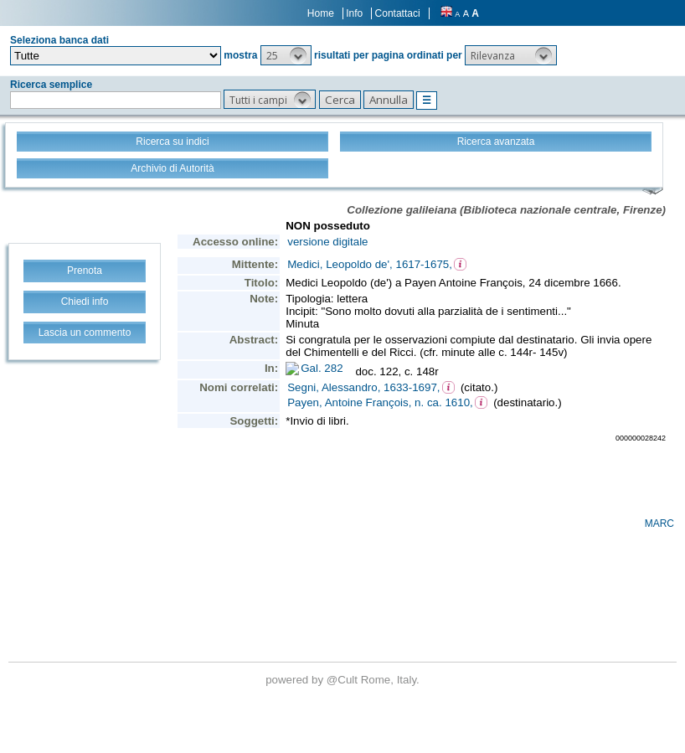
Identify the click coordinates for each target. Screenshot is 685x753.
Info (354, 13)
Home (320, 13)
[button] (286, 55)
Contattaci (397, 13)
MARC (659, 523)
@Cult (344, 679)
